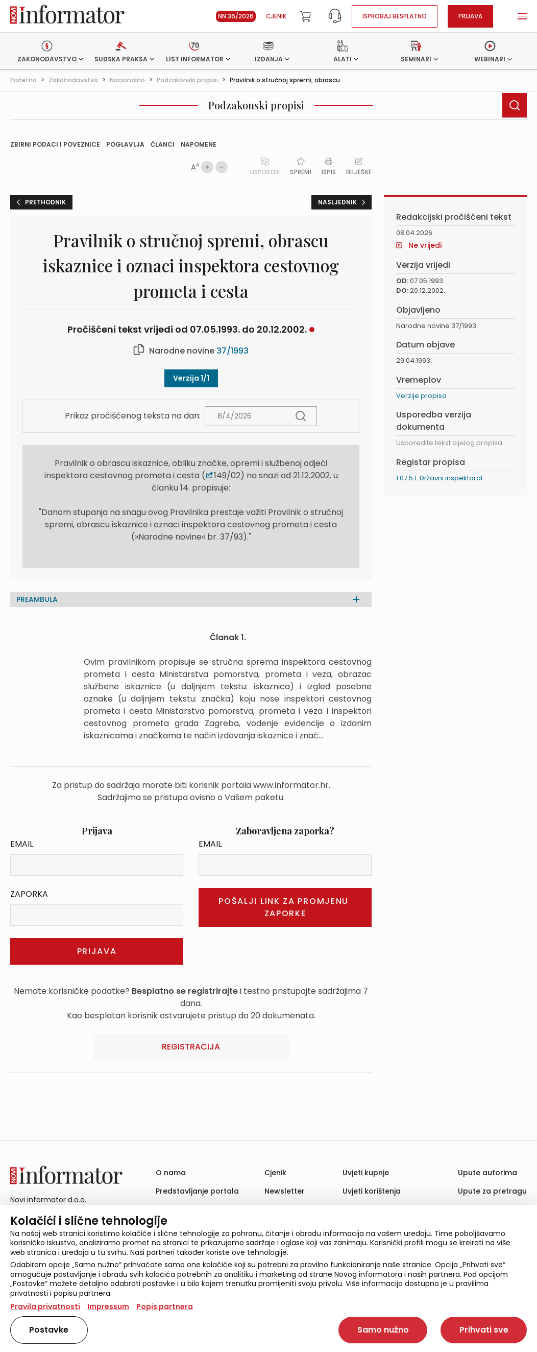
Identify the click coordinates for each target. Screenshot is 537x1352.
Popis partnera (164, 1306)
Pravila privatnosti (45, 1306)
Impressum (108, 1306)
